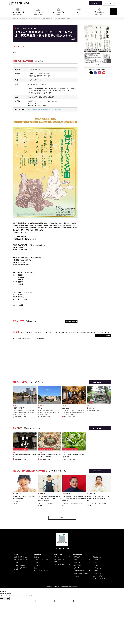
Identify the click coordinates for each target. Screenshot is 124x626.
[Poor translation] (7, 598)
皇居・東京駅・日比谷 (24, 28)
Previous (105, 61)
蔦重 (73, 39)
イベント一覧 (22, 18)
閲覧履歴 (95, 3)
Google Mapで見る (102, 335)
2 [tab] (98, 65)
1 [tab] (96, 65)
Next (109, 61)
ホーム (14, 18)
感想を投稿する (71, 321)
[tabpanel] (97, 44)
